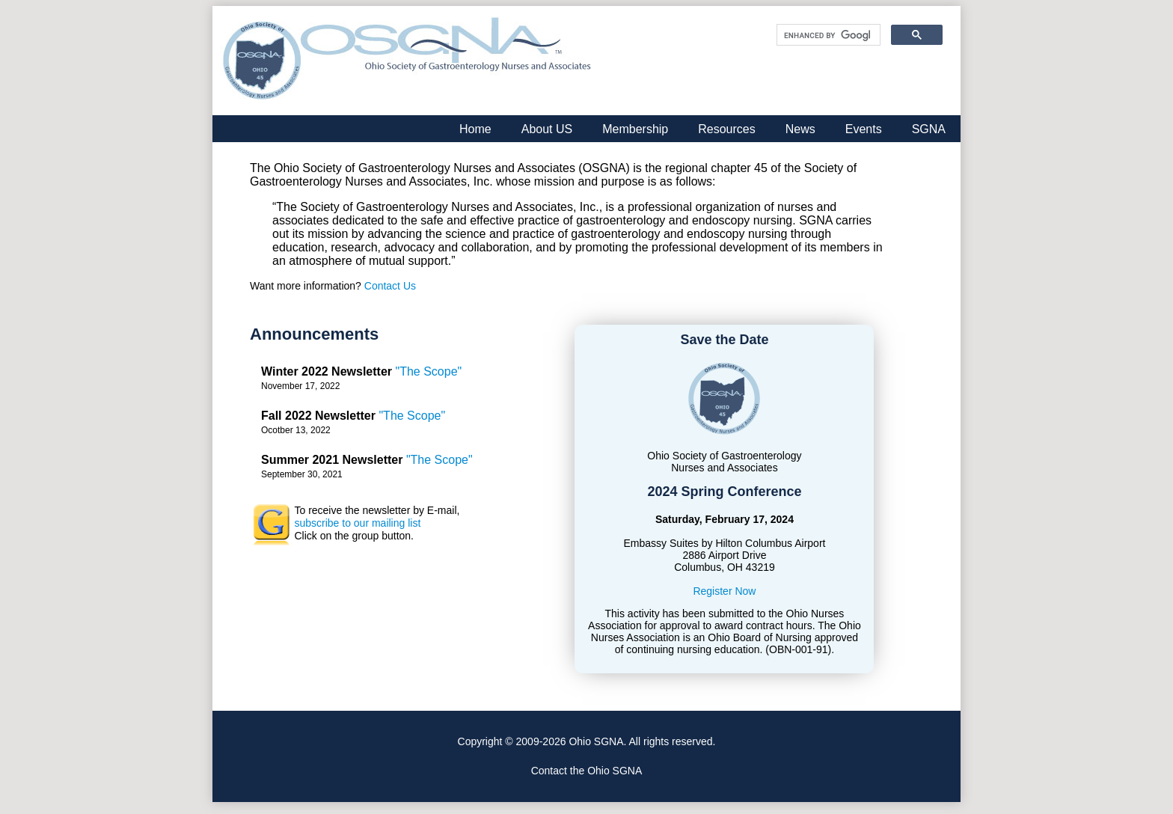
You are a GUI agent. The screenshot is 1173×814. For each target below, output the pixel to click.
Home (475, 129)
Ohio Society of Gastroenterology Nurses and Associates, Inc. (407, 60)
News (800, 129)
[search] (827, 35)
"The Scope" (429, 371)
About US (546, 129)
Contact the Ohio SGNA (587, 771)
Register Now (724, 591)
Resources (726, 129)
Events (863, 129)
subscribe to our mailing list (357, 523)
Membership (635, 129)
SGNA (929, 129)
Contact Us (390, 286)
